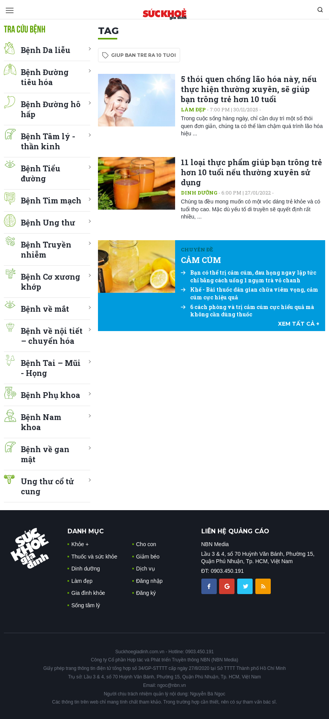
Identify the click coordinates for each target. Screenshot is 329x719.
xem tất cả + (298, 323)
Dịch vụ (145, 568)
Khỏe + (80, 544)
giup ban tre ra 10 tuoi (143, 55)
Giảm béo (148, 556)
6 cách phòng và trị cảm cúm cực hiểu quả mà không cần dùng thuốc (247, 310)
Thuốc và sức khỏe (94, 556)
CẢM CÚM (201, 260)
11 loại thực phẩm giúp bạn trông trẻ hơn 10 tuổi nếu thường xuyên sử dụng (251, 172)
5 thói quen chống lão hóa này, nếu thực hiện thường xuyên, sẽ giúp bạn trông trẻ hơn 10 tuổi (249, 89)
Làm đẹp (193, 109)
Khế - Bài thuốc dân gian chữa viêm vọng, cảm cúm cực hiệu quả (249, 293)
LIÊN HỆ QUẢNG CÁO (235, 531)
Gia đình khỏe (88, 593)
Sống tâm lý (85, 605)
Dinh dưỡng (199, 192)
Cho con (146, 544)
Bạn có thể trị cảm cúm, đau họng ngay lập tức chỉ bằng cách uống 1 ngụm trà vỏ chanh (248, 276)
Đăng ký (146, 593)
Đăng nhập (149, 581)
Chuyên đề (197, 249)
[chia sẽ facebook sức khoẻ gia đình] (209, 586)
